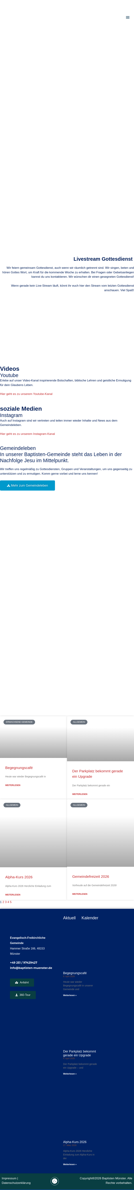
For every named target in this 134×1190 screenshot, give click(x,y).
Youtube (9, 375)
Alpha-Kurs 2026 (18, 877)
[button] (128, 17)
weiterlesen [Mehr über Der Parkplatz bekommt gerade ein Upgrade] (79, 794)
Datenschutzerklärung (16, 1183)
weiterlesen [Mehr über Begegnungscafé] (12, 785)
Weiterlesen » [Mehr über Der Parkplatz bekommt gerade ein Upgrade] (70, 1074)
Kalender (89, 917)
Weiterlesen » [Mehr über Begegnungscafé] (70, 995)
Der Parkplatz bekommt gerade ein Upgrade (79, 1053)
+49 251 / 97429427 (23, 962)
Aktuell (69, 917)
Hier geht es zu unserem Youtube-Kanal (26, 394)
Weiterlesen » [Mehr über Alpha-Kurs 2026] (70, 1164)
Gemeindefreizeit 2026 (90, 876)
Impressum (9, 1178)
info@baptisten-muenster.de (31, 968)
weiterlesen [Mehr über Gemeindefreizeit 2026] (79, 894)
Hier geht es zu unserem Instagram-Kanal (27, 434)
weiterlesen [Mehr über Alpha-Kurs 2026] (12, 895)
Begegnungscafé (19, 768)
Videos (9, 368)
